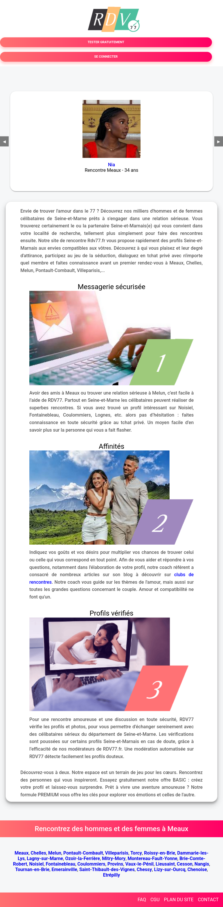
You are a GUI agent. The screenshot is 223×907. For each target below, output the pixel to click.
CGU (155, 899)
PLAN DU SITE (179, 899)
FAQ (142, 899)
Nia (111, 164)
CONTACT (208, 899)
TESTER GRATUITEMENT (106, 42)
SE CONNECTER (106, 57)
